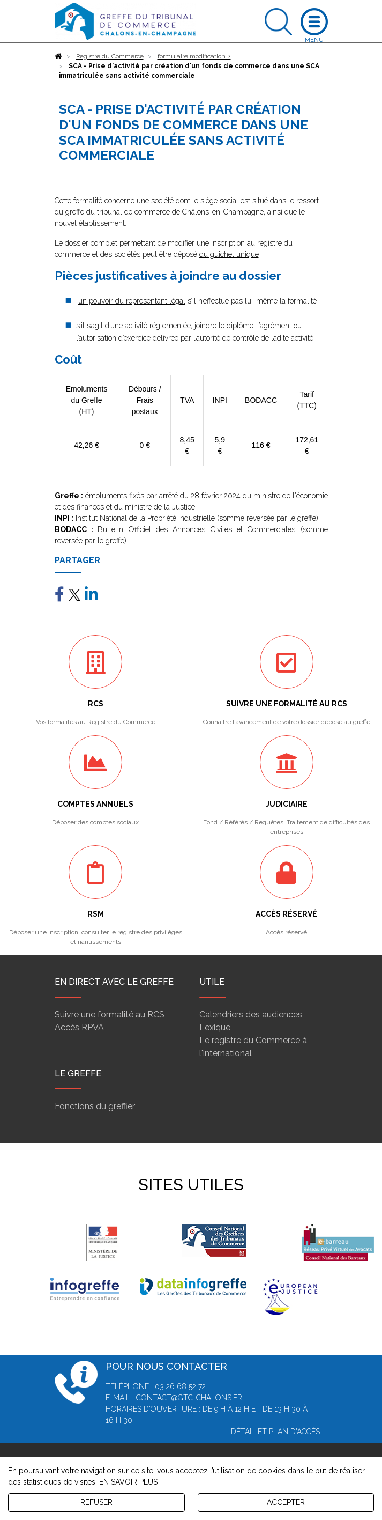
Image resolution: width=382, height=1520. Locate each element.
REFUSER (96, 1502)
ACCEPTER (286, 1502)
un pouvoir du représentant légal (131, 301)
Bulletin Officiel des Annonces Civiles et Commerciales (196, 529)
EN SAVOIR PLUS (128, 1482)
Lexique (214, 1027)
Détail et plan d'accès (275, 1431)
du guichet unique (229, 254)
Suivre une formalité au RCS (109, 1014)
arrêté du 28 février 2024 (200, 495)
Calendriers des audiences (250, 1014)
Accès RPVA (79, 1027)
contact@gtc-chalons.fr (189, 1397)
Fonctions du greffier (95, 1106)
